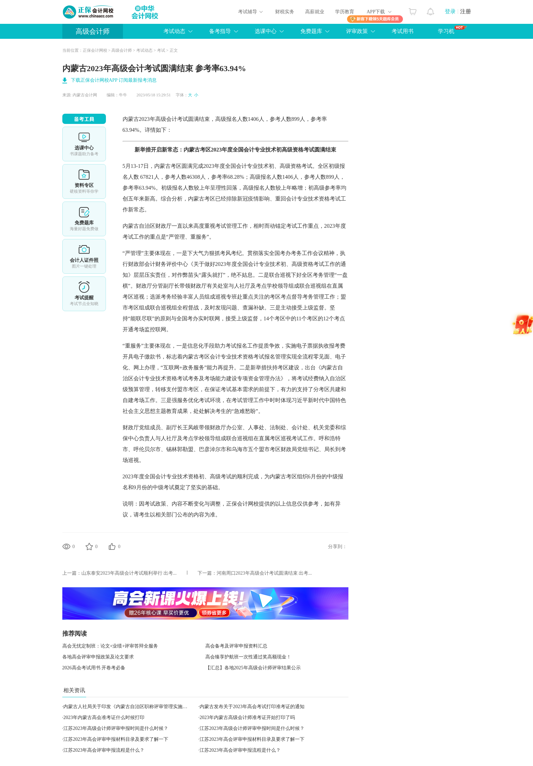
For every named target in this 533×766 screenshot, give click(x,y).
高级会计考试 (171, 119)
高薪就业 (314, 11)
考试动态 (174, 31)
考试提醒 (84, 294)
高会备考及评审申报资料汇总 (236, 646)
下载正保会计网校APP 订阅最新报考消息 (114, 80)
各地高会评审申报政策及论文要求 (98, 656)
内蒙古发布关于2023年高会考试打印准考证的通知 (252, 706)
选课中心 (266, 31)
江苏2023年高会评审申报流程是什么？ (103, 750)
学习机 (452, 29)
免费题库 (311, 31)
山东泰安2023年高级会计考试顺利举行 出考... (129, 573)
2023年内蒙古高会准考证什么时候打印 (103, 717)
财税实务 (284, 11)
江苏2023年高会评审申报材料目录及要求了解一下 (115, 739)
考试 (161, 50)
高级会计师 (93, 31)
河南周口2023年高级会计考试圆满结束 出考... (264, 573)
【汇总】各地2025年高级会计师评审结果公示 (253, 667)
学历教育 (344, 11)
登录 (450, 11)
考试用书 (402, 31)
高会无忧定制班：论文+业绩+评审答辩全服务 (110, 646)
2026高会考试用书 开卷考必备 (94, 667)
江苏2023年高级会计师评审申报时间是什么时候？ (115, 728)
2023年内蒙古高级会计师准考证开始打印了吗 (247, 717)
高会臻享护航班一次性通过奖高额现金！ (248, 656)
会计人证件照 (84, 256)
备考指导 (220, 31)
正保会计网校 (95, 50)
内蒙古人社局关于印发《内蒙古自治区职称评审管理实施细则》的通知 (137, 706)
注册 (465, 11)
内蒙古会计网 (85, 95)
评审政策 (357, 31)
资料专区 (84, 181)
